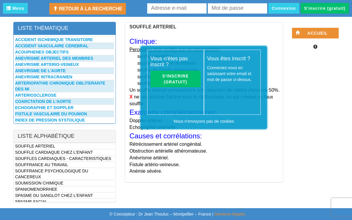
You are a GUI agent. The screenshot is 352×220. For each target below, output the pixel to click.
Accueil (312, 32)
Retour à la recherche (87, 8)
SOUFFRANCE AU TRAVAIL (41, 164)
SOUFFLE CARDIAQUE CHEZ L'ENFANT (54, 152)
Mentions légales (230, 214)
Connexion (284, 8)
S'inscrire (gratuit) (324, 8)
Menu (15, 8)
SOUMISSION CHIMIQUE (39, 183)
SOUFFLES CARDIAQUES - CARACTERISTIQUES (63, 158)
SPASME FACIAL (31, 201)
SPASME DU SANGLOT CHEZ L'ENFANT (54, 195)
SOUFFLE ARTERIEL (35, 146)
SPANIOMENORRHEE (36, 189)
